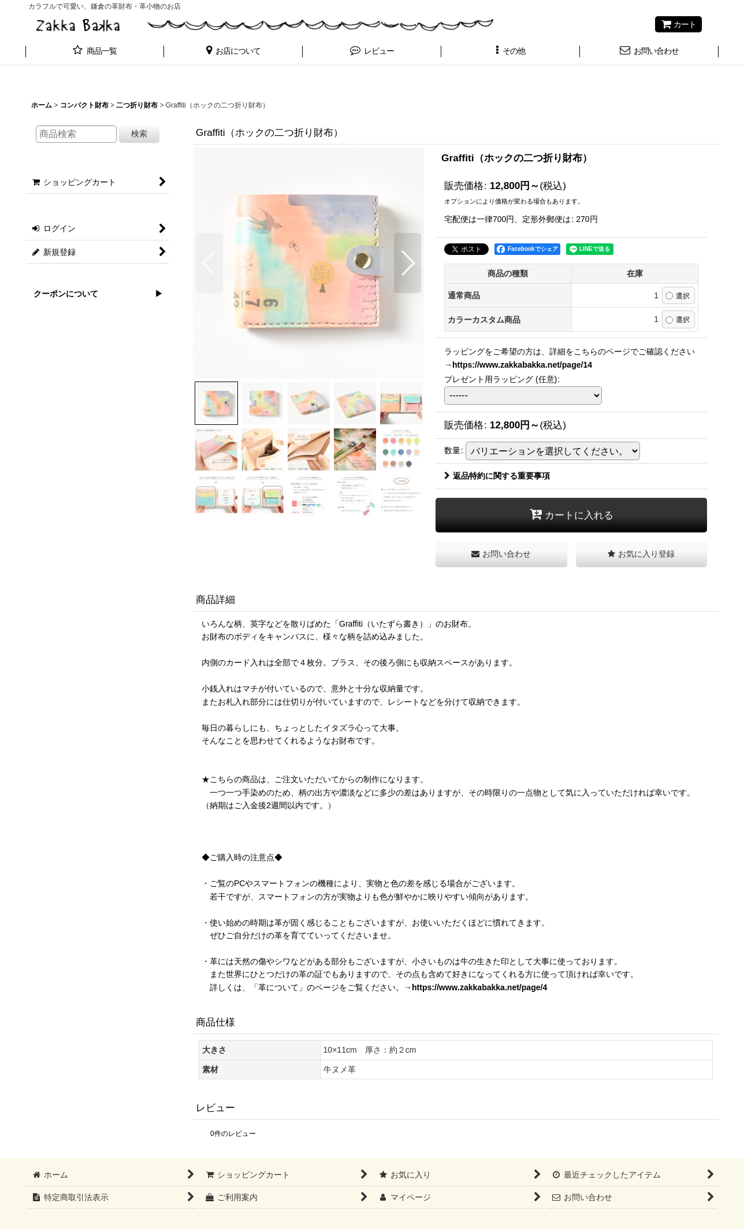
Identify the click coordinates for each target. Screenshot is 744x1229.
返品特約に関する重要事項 (497, 475)
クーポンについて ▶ (94, 293)
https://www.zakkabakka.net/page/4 (479, 987)
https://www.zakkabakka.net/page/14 (522, 364)
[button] (233, 52)
